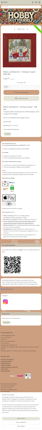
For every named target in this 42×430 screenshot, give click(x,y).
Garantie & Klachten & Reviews (9, 367)
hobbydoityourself (7, 289)
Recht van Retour (5, 371)
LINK (20, 250)
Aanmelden (6, 322)
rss (26, 427)
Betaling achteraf (5, 363)
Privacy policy (4, 369)
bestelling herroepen (31, 427)
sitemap (23, 427)
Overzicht (7, 134)
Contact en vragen (6, 365)
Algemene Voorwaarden (7, 359)
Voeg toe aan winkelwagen (21, 92)
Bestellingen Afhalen (6, 361)
